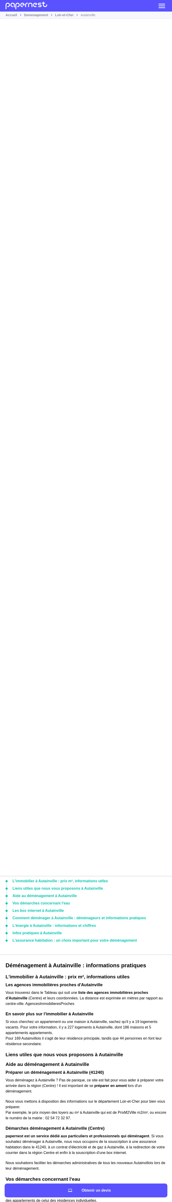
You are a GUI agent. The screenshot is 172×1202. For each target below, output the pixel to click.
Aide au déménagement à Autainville (45, 896)
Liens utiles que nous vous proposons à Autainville (58, 888)
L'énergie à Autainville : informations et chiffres (54, 926)
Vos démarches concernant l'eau (41, 903)
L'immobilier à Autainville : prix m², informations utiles (60, 881)
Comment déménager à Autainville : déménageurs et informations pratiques (79, 918)
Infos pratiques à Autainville (37, 933)
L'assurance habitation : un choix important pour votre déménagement (75, 940)
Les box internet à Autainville (38, 911)
